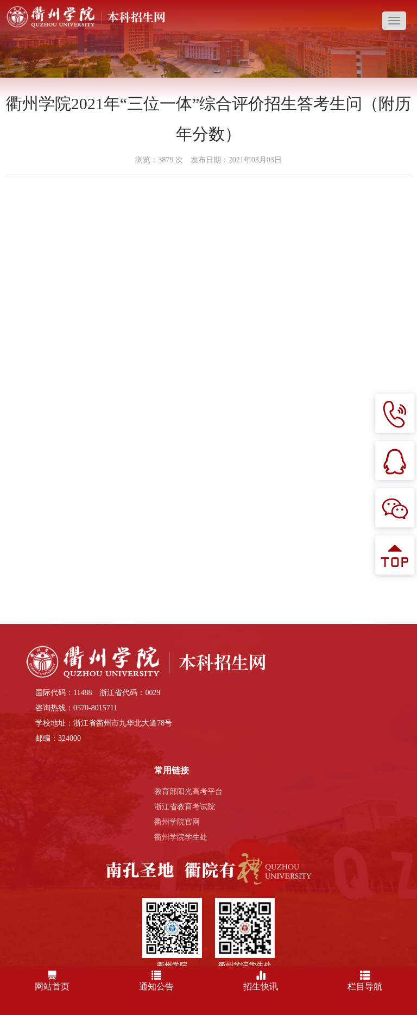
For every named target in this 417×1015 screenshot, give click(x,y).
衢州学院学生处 (180, 837)
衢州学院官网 (177, 822)
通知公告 (156, 979)
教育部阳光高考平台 (188, 791)
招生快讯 (260, 979)
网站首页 (52, 979)
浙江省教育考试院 (184, 807)
